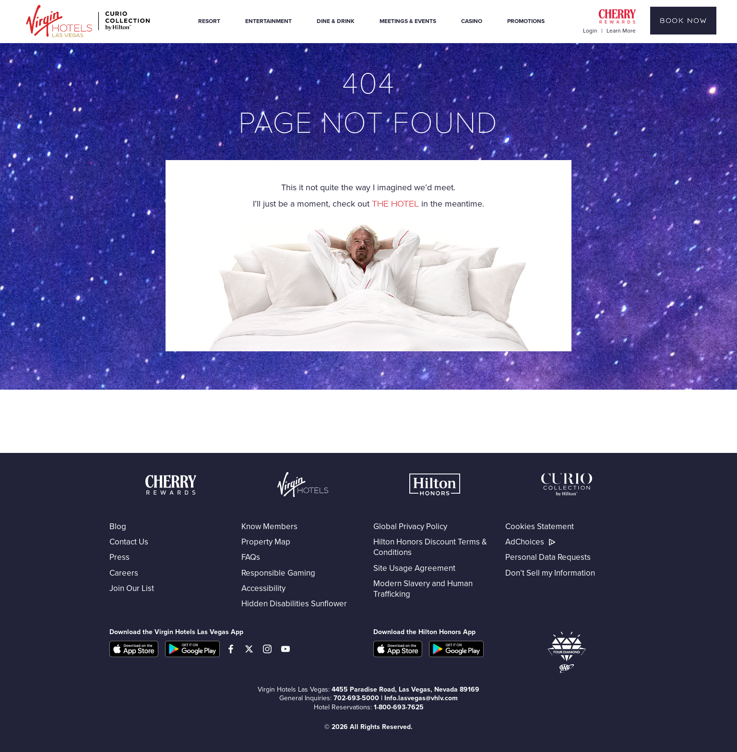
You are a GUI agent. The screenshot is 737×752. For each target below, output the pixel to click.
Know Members (269, 526)
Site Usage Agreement (414, 568)
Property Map (265, 541)
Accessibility (263, 588)
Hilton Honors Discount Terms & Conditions (430, 547)
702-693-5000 (356, 698)
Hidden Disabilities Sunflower (294, 603)
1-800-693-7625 (399, 707)
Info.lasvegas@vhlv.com (421, 698)
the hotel (395, 204)
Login (591, 30)
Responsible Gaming (278, 572)
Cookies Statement (539, 526)
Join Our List (131, 588)
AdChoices (531, 541)
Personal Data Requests (548, 557)
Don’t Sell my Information (550, 572)
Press (119, 557)
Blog (117, 526)
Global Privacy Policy (410, 526)
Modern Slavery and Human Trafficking (423, 589)
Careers (123, 572)
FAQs (250, 557)
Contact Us (128, 541)
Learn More (621, 30)
